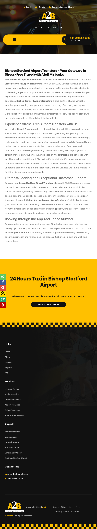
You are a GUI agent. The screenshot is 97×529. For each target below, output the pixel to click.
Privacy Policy (62, 511)
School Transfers (12, 410)
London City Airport (13, 453)
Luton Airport (11, 437)
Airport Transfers (12, 405)
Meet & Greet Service (14, 415)
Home (7, 351)
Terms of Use (59, 507)
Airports (8, 367)
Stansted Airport (12, 447)
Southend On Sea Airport (16, 458)
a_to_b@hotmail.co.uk (18, 474)
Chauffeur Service (13, 399)
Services (9, 362)
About (7, 357)
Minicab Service (12, 389)
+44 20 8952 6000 (48, 304)
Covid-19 (75, 511)
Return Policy (74, 507)
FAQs (7, 373)
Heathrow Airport (12, 431)
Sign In (27, 7)
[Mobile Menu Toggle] (14, 39)
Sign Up (40, 7)
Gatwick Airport (12, 442)
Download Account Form (61, 7)
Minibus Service (12, 394)
